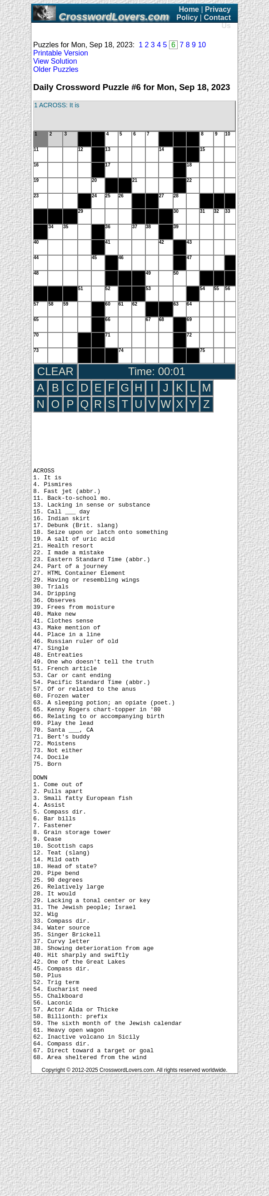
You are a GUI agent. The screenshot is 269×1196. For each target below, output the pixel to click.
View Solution (55, 61)
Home (189, 9)
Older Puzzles (56, 69)
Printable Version (60, 53)
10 (202, 45)
